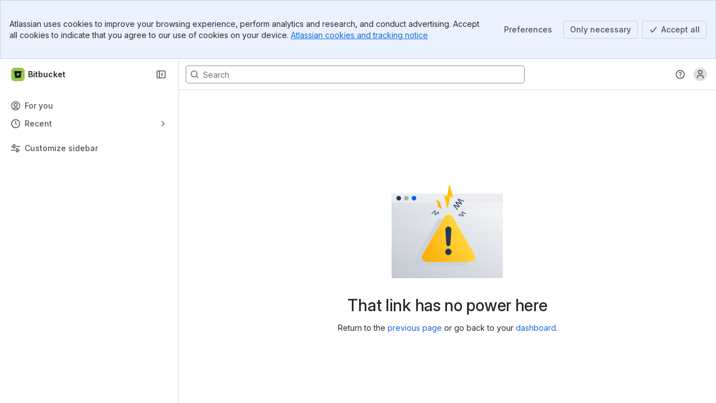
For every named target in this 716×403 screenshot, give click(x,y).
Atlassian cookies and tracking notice (359, 35)
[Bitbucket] (39, 74)
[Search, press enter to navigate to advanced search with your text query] (355, 74)
